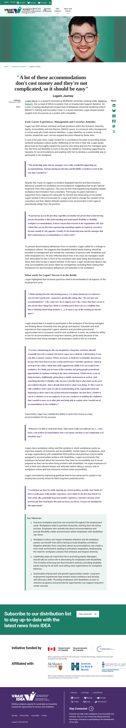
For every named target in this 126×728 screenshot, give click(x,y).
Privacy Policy (24, 715)
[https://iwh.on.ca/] (82, 665)
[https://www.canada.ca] (67, 648)
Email (97, 2)
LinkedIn (56, 2)
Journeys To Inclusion (18, 66)
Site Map (14, 715)
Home (6, 66)
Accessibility (35, 715)
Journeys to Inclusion (82, 10)
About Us (49, 10)
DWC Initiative (93, 10)
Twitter (88, 2)
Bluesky (67, 2)
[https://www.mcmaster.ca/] (55, 665)
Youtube (77, 2)
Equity (18, 107)
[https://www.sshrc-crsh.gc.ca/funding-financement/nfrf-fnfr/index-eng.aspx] (105, 647)
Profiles (44, 715)
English (14, 2)
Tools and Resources (71, 10)
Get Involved (108, 2)
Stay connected (87, 612)
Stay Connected (81, 707)
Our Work (60, 10)
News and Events (104, 10)
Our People (85, 691)
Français (20, 2)
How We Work (98, 691)
